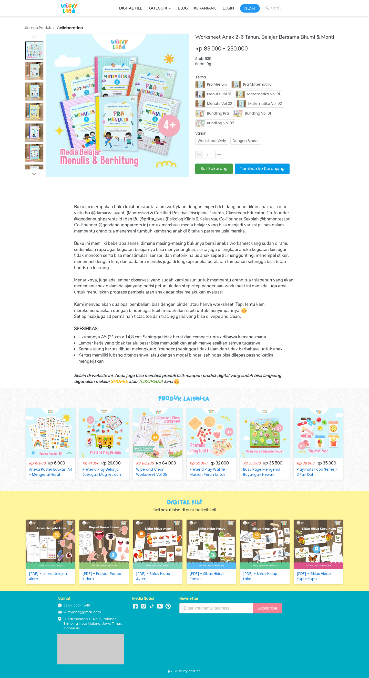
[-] (135, 606)
